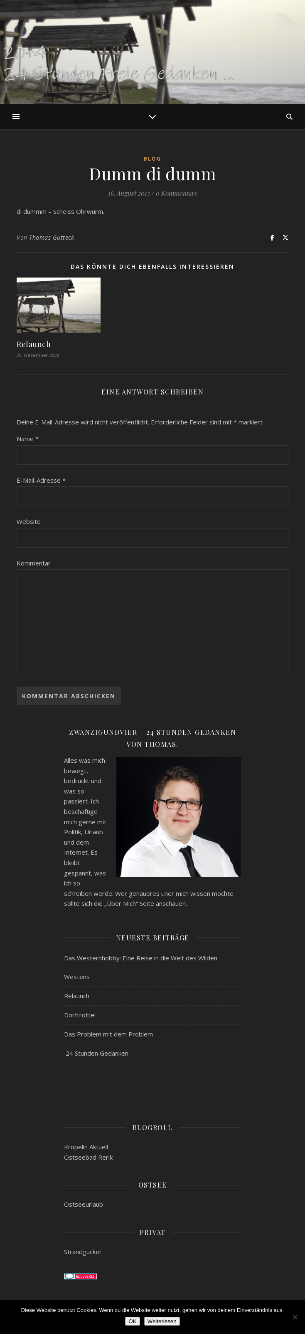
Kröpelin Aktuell (86, 1147)
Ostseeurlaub (83, 1204)
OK (132, 1321)
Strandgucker (83, 1251)
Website (29, 521)
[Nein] (294, 1317)
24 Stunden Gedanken (96, 1053)
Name (28, 438)
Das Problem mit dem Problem (108, 1034)
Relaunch (34, 344)
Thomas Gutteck (51, 237)
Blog (152, 158)
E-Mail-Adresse (41, 480)
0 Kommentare (176, 193)
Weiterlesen (162, 1321)
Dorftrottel (80, 1015)
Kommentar (34, 563)
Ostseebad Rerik (88, 1157)
